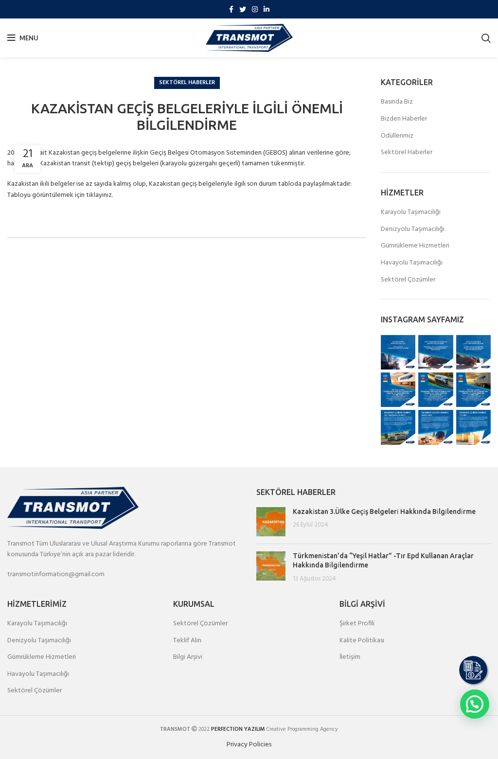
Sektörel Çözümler (408, 280)
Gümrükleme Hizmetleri (415, 246)
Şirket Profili (356, 624)
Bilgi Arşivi (187, 657)
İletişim (349, 657)
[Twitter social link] (242, 9)
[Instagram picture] (398, 352)
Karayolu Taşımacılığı (411, 212)
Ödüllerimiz (397, 136)
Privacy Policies (249, 744)
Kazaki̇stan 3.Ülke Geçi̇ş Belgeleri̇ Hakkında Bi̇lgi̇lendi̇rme (384, 511)
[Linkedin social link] (266, 9)
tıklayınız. (99, 195)
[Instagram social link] (255, 9)
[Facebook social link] (231, 9)
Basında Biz (397, 102)
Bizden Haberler (404, 119)
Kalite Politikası (361, 641)
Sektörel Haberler (187, 83)
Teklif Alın (187, 641)
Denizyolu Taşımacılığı (413, 229)
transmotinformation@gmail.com (56, 574)
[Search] (486, 38)
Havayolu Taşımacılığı (412, 263)
